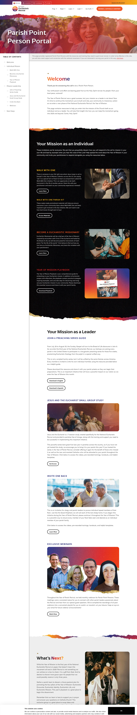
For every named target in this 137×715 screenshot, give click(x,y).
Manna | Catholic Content (109, 9)
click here (120, 58)
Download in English (56, 381)
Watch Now (53, 614)
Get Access (53, 464)
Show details (29, 711)
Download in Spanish (56, 388)
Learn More (43, 253)
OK (121, 700)
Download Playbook (45, 291)
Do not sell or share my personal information (121, 709)
